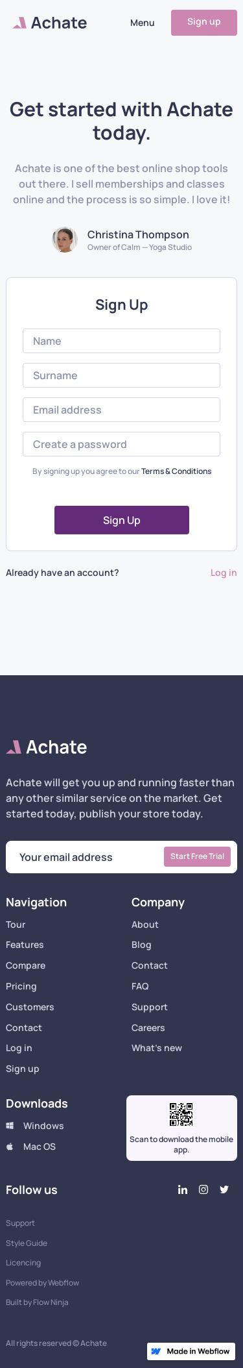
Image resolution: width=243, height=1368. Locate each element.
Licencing (23, 1263)
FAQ (140, 986)
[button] (142, 23)
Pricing (21, 986)
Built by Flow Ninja (37, 1302)
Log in (224, 572)
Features (25, 945)
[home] (46, 23)
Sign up (204, 21)
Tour (15, 924)
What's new (157, 1048)
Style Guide (26, 1243)
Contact (24, 1028)
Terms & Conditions (176, 471)
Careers (148, 1028)
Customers (30, 1007)
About (145, 924)
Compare (25, 965)
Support (150, 1007)
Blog (142, 945)
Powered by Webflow (42, 1283)
